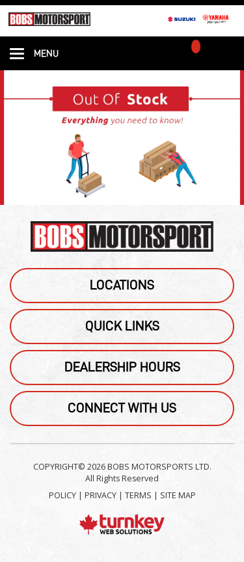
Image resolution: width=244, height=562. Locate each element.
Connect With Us (122, 408)
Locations (122, 285)
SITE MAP (178, 495)
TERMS (138, 495)
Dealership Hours (122, 367)
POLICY (62, 495)
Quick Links (122, 326)
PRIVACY (100, 495)
